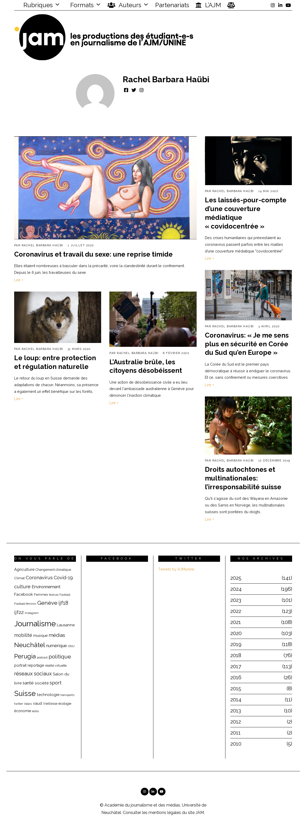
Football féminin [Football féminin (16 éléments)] (25, 603)
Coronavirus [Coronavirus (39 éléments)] (39, 577)
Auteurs (124, 5)
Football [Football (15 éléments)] (64, 594)
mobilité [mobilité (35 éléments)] (23, 635)
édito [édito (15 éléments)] (35, 711)
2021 (235, 622)
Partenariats (172, 5)
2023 (235, 600)
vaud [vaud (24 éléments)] (37, 703)
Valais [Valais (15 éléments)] (28, 703)
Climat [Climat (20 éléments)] (19, 578)
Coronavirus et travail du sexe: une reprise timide (93, 254)
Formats (81, 5)
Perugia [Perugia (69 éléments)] (25, 656)
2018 (235, 655)
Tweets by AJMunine (176, 569)
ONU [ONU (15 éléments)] (71, 646)
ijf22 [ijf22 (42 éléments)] (19, 612)
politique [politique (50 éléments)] (60, 656)
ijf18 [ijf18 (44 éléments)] (63, 603)
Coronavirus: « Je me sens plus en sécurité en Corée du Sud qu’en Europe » (247, 345)
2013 (235, 711)
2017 (235, 666)
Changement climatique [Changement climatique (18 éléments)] (53, 570)
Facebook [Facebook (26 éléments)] (23, 594)
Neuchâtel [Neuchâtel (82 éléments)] (29, 645)
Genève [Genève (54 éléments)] (47, 603)
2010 (235, 744)
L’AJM (208, 5)
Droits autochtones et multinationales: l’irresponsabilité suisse (243, 479)
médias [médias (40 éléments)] (57, 635)
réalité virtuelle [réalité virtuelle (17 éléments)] (56, 665)
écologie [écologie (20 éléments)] (64, 703)
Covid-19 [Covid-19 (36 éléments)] (63, 577)
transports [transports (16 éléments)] (67, 695)
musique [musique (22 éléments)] (40, 635)
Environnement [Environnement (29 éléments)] (46, 586)
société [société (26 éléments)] (42, 683)
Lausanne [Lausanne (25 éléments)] (66, 625)
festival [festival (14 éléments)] (53, 594)
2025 (235, 578)
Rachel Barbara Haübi (42, 245)
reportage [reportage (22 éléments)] (36, 665)
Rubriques (35, 5)
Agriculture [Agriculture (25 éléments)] (24, 569)
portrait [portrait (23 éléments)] (20, 665)
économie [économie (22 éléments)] (22, 711)
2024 (236, 589)
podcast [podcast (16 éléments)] (42, 657)
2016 (235, 677)
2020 (236, 633)
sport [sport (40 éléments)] (56, 682)
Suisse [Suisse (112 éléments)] (25, 693)
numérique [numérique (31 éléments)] (56, 645)
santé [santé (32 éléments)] (28, 682)
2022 (235, 611)
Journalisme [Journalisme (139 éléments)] (35, 623)
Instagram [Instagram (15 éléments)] (32, 613)
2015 (235, 688)
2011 (235, 733)
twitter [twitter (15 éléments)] (18, 703)
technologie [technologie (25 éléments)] (48, 694)
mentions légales (164, 812)
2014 (235, 699)
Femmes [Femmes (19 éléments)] (41, 594)
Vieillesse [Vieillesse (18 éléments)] (50, 703)
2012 (235, 722)
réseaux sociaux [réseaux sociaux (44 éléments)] (33, 674)
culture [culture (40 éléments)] (22, 586)
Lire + (18, 280)
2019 (235, 644)
